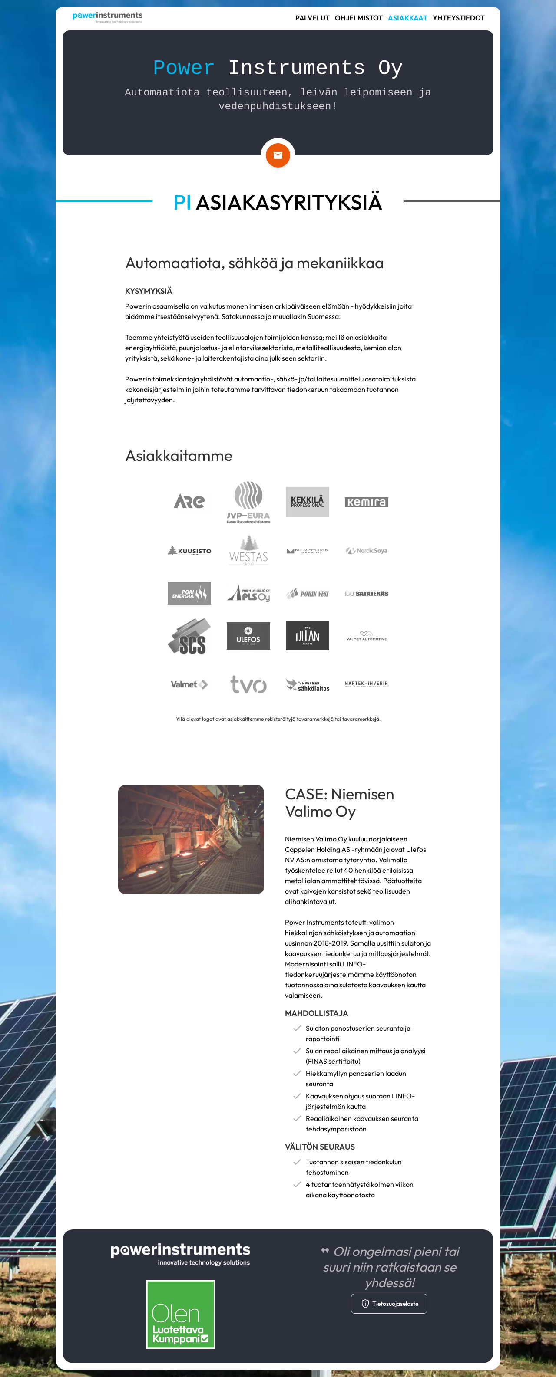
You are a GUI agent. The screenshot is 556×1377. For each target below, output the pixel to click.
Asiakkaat (407, 17)
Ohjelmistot (359, 17)
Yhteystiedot (459, 17)
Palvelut (312, 17)
